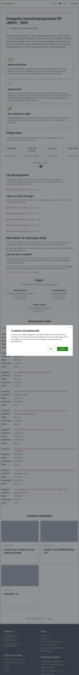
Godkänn (62, 349)
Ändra (51, 349)
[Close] (70, 327)
